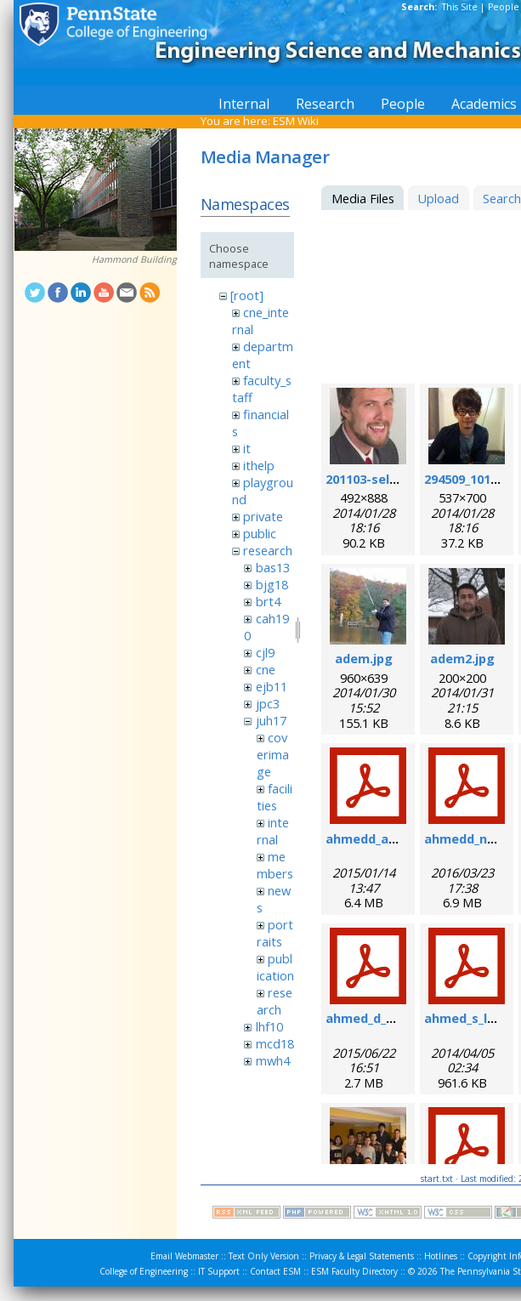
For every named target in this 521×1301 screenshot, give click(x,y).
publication (275, 967)
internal (273, 831)
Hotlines (440, 1256)
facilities (274, 797)
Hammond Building (134, 259)
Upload (438, 198)
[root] (246, 295)
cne (265, 669)
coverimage (273, 754)
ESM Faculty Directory (354, 1271)
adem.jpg (364, 658)
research (267, 550)
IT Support (219, 1271)
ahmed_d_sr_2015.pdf (391, 1017)
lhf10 (269, 1026)
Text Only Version (264, 1256)
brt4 (268, 601)
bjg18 (272, 584)
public (259, 533)
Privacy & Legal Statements (361, 1256)
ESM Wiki (296, 120)
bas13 (273, 567)
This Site (460, 7)
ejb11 (271, 686)
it (247, 448)
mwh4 (273, 1060)
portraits (275, 933)
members (275, 865)
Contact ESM (275, 1271)
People (503, 7)
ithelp (259, 465)
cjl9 (265, 652)
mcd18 (275, 1043)
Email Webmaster (184, 1256)
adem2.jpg (462, 658)
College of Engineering (143, 1271)
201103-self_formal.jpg (396, 478)
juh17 (271, 720)
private (263, 516)
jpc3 (268, 703)
